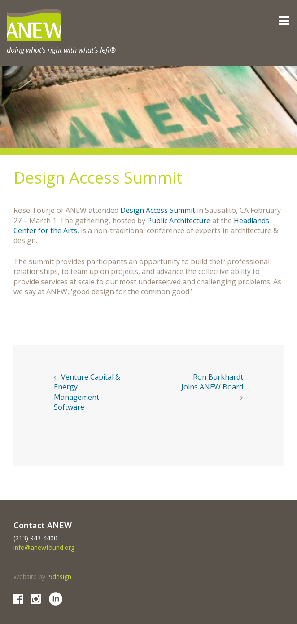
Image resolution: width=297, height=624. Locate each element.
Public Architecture (178, 221)
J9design (59, 576)
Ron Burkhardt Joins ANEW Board (212, 382)
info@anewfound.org (43, 547)
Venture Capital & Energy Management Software (87, 392)
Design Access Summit (157, 210)
